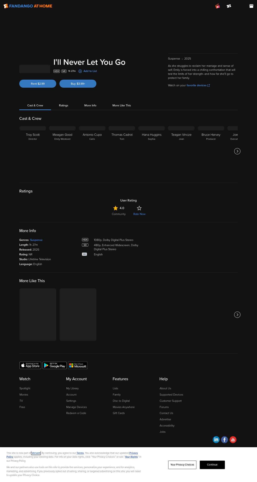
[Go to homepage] (27, 6)
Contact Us (166, 434)
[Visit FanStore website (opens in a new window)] (251, 6)
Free (22, 428)
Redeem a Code (76, 434)
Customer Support (171, 422)
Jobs (162, 453)
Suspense (36, 261)
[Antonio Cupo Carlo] (92, 172)
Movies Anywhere (124, 428)
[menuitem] (240, 6)
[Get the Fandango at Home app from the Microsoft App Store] (78, 386)
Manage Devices (76, 428)
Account (71, 416)
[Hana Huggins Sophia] (151, 172)
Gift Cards (119, 434)
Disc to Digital (121, 422)
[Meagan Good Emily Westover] (62, 172)
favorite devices (198, 107)
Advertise (165, 441)
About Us (165, 410)
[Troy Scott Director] (32, 172)
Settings (71, 422)
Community (119, 235)
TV (21, 422)
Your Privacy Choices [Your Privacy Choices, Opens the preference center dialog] (182, 473)
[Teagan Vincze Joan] (181, 172)
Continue (212, 473)
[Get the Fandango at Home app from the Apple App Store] (30, 386)
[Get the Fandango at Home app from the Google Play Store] (54, 386)
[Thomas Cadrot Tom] (121, 172)
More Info (90, 127)
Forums (164, 428)
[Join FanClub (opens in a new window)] (217, 6)
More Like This (121, 127)
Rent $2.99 (38, 105)
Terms (80, 461)
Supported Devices (171, 416)
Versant (36, 461)
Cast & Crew (35, 127)
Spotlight (24, 410)
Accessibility (167, 447)
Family (117, 416)
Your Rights (131, 465)
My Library (72, 410)
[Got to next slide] (237, 172)
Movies (23, 416)
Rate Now (139, 235)
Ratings (63, 127)
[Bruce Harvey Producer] (211, 172)
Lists (115, 410)
